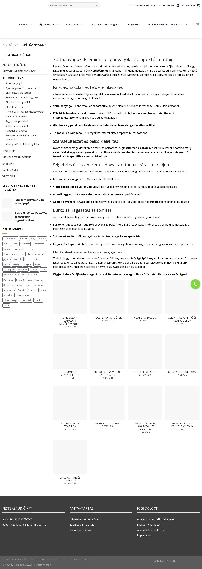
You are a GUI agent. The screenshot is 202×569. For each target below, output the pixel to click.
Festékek (23, 24)
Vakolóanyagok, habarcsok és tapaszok (22, 137)
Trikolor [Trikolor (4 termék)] (38, 300)
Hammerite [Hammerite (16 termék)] (18, 248)
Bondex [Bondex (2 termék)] (42, 238)
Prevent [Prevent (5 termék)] (20, 279)
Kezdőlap (10, 45)
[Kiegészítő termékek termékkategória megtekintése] (107, 302)
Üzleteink (168, 5)
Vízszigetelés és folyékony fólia (22, 144)
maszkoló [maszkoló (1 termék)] (23, 269)
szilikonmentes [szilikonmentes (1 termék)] (22, 295)
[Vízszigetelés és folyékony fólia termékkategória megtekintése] (182, 410)
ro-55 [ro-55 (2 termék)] (27, 284)
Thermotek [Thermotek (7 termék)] (26, 300)
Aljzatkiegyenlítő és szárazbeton (23, 88)
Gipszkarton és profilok (18, 102)
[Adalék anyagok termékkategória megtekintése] (145, 302)
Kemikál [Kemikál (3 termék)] (17, 259)
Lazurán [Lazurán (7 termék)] (34, 259)
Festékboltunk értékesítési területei (23, 559)
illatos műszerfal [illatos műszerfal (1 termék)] (36, 254)
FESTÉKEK (8, 151)
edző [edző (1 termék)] (14, 243)
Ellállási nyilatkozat (148, 524)
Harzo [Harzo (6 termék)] (30, 248)
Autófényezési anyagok (102, 24)
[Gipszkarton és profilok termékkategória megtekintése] (70, 464)
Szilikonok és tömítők (17, 125)
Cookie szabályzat (58, 559)
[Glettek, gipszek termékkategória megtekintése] (145, 356)
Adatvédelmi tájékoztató (152, 530)
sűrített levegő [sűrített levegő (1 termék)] (10, 300)
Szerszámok (71, 24)
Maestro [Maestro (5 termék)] (17, 264)
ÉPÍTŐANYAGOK (12, 77)
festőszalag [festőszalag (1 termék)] (38, 243)
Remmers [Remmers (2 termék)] (8, 284)
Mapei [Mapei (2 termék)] (37, 264)
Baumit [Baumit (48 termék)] (23, 238)
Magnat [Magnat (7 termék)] (27, 264)
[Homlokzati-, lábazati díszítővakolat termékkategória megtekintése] (70, 305)
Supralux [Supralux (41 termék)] (7, 295)
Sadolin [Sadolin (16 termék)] (21, 290)
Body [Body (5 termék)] (32, 238)
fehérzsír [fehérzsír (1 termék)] (25, 243)
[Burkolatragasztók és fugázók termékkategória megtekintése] (107, 358)
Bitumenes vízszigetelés (18, 92)
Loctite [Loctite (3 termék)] (6, 264)
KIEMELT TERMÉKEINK (16, 157)
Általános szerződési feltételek (155, 519)
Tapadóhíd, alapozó (16, 130)
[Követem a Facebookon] (193, 24)
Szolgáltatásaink (141, 5)
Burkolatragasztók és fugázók (22, 97)
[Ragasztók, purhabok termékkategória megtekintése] (182, 356)
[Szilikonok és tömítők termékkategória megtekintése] (70, 410)
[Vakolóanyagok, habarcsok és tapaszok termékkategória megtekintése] (145, 411)
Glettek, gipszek (14, 106)
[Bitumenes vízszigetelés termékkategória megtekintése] (70, 358)
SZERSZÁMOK (10, 170)
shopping (8, 164)
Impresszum (144, 535)
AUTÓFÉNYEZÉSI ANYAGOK (19, 71)
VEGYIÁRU (8, 176)
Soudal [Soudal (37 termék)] (42, 290)
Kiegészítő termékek (17, 116)
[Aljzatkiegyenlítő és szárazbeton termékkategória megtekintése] (182, 304)
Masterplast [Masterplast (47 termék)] (9, 269)
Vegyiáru (131, 24)
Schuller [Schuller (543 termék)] (32, 290)
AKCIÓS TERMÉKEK (156, 24)
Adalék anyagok (14, 83)
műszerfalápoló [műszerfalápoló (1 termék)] (11, 274)
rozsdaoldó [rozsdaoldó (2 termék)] (9, 290)
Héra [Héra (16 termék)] (22, 254)
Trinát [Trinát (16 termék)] (6, 305)
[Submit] (97, 5)
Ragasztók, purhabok (17, 121)
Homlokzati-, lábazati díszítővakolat (25, 111)
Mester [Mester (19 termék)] (34, 269)
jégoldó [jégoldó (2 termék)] (7, 259)
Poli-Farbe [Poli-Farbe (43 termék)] (8, 279)
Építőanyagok (46, 24)
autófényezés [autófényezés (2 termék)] (10, 238)
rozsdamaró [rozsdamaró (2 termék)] (39, 284)
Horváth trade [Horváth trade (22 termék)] (10, 254)
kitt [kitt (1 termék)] (25, 259)
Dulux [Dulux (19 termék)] (6, 243)
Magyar (179, 24)
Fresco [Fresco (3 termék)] (6, 248)
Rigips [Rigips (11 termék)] (19, 284)
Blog (157, 5)
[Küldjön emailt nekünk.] (197, 24)
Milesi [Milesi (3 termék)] (44, 269)
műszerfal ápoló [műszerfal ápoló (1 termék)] (30, 274)
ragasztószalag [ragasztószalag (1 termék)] (34, 279)
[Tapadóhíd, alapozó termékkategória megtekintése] (107, 408)
